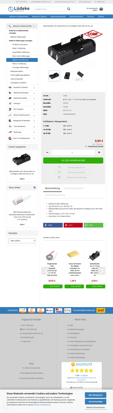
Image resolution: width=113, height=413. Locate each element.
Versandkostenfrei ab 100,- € (64, 2)
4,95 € (22, 225)
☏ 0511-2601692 (26, 325)
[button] (47, 152)
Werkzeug (14, 132)
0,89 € (22, 179)
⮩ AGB (70, 325)
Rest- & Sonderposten (19, 138)
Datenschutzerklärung (42, 405)
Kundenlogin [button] (85, 2)
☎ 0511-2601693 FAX (28, 329)
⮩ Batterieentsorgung (75, 329)
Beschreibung (52, 188)
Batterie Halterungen (18, 37)
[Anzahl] (73, 152)
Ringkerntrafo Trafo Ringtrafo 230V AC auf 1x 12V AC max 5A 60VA (52, 269)
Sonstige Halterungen (20, 67)
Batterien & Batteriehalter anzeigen (19, 32)
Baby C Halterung (18, 48)
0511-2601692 (21, 2)
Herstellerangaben (74, 188)
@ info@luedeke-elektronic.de (31, 333)
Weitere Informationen (95, 407)
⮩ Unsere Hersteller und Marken (31, 378)
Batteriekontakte (16, 71)
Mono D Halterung (19, 64)
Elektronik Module (76, 17)
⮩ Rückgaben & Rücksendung (31, 373)
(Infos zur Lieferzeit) (89, 99)
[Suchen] (68, 9)
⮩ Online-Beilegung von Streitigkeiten (81, 341)
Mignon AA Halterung (20, 60)
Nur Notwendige (96, 402)
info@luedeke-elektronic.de (40, 2)
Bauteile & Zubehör (39, 17)
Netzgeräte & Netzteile (19, 120)
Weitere (101, 17)
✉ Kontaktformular (27, 337)
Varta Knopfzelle (16, 79)
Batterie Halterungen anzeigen (20, 41)
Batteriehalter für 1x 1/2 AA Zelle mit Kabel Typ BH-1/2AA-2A (94, 269)
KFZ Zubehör (15, 109)
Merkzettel (100, 2)
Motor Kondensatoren (19, 115)
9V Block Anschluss (20, 45)
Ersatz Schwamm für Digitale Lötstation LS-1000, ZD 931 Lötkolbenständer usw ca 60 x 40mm (75, 269)
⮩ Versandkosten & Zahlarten (78, 349)
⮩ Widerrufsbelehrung (75, 353)
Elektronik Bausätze (58, 17)
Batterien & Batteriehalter (18, 17)
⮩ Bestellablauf (73, 333)
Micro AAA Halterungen (21, 56)
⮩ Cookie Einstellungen (76, 357)
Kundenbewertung (55, 195)
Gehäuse (90, 17)
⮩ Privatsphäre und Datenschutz (79, 345)
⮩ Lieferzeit (72, 337)
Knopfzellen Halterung (20, 52)
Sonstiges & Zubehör (18, 83)
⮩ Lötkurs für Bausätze (31, 368)
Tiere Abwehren (16, 126)
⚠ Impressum (25, 341)
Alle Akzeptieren (96, 395)
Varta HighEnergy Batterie (20, 75)
